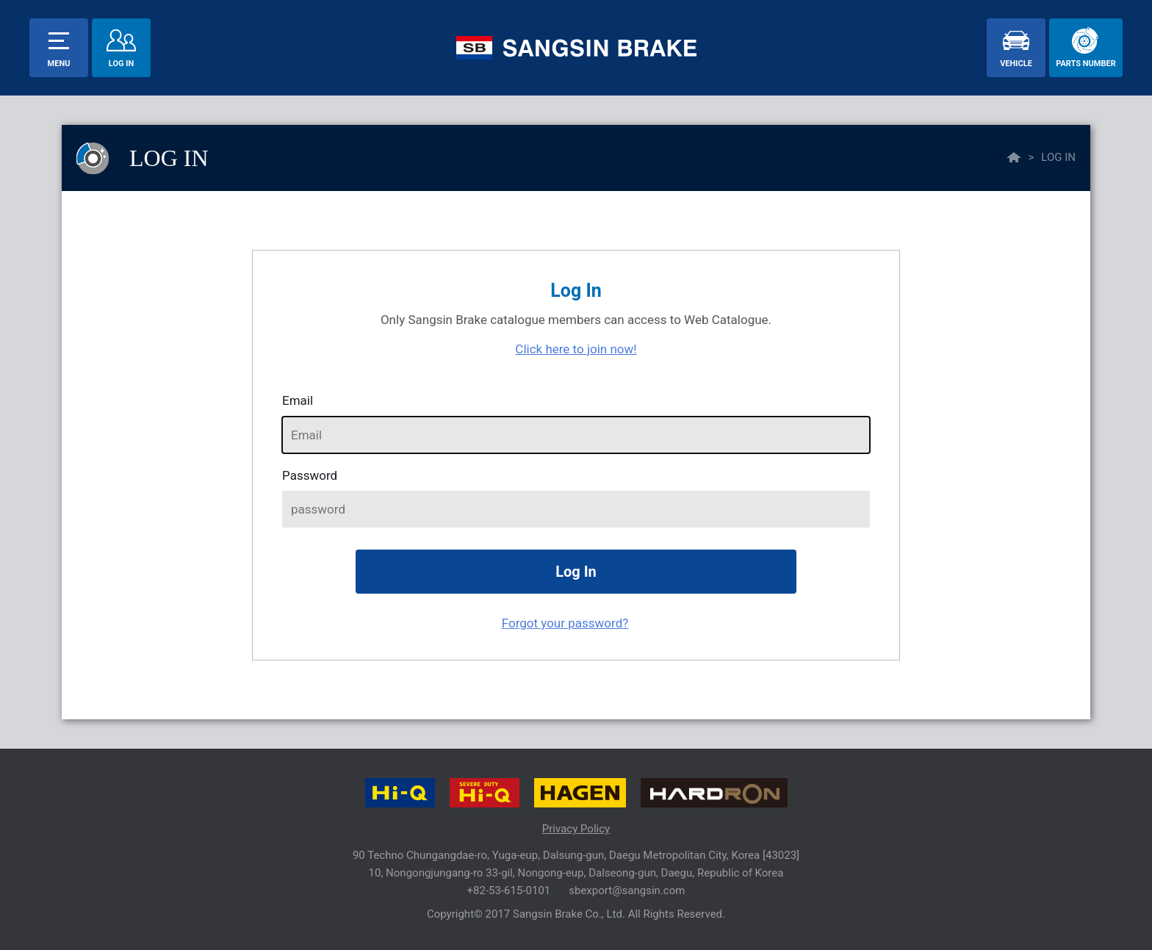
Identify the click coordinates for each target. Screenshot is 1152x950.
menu (59, 63)
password (309, 475)
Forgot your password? (565, 623)
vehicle (1016, 63)
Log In (121, 63)
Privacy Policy (576, 828)
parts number (1085, 63)
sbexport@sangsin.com (627, 890)
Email (297, 400)
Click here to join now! (575, 349)
